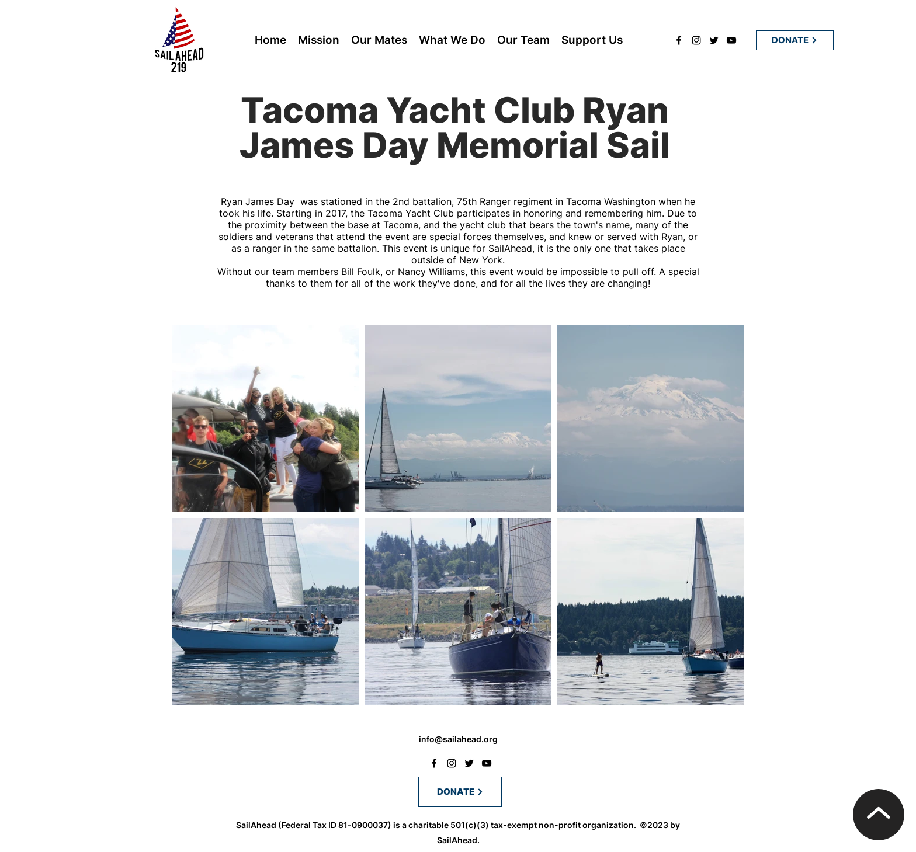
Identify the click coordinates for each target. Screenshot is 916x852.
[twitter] (714, 40)
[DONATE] (795, 40)
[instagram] (696, 40)
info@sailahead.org (458, 739)
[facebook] (679, 40)
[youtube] (731, 40)
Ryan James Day (257, 201)
